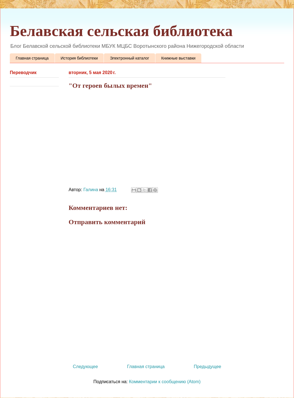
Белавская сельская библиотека (121, 30)
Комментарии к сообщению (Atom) (165, 381)
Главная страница (32, 58)
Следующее (85, 366)
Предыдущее (207, 366)
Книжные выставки (178, 58)
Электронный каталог (129, 58)
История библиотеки (79, 58)
